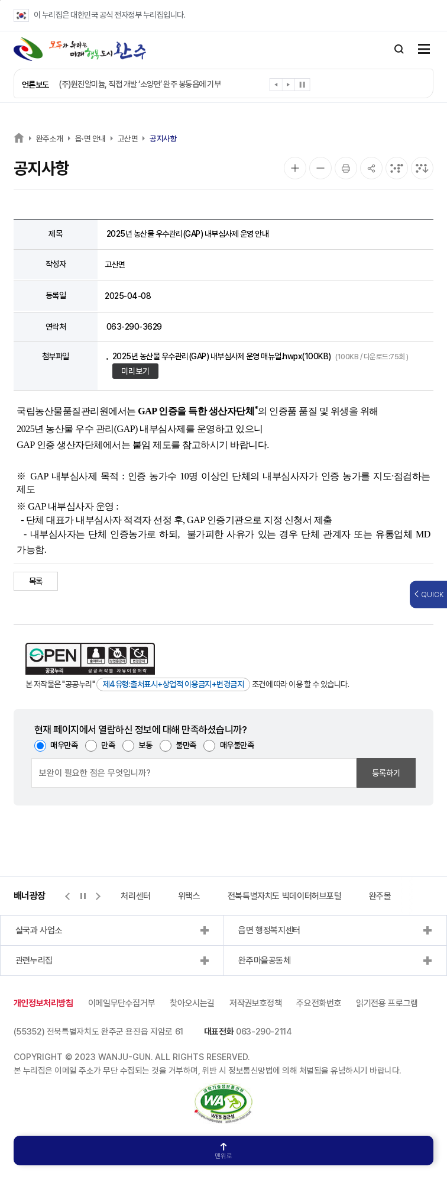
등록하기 (386, 773)
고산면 (128, 138)
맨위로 (223, 1151)
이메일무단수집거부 (122, 1003)
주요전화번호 (318, 1003)
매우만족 (63, 745)
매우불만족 (237, 745)
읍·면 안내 (90, 138)
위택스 (189, 896)
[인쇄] (346, 168)
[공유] (371, 168)
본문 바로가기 (0, 0)
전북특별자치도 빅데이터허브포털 (285, 896)
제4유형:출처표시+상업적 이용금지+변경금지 (173, 684)
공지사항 (163, 138)
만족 (108, 745)
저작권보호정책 (255, 1003)
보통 (145, 745)
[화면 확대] (295, 168)
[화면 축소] (320, 168)
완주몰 (380, 896)
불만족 (186, 745)
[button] (276, 87)
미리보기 (135, 371)
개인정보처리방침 (43, 1003)
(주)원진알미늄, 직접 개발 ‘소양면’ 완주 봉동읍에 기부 (140, 84)
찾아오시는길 (192, 1003)
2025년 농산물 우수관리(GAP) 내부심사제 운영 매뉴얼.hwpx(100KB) (260, 356)
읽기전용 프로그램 (387, 1003)
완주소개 (49, 138)
